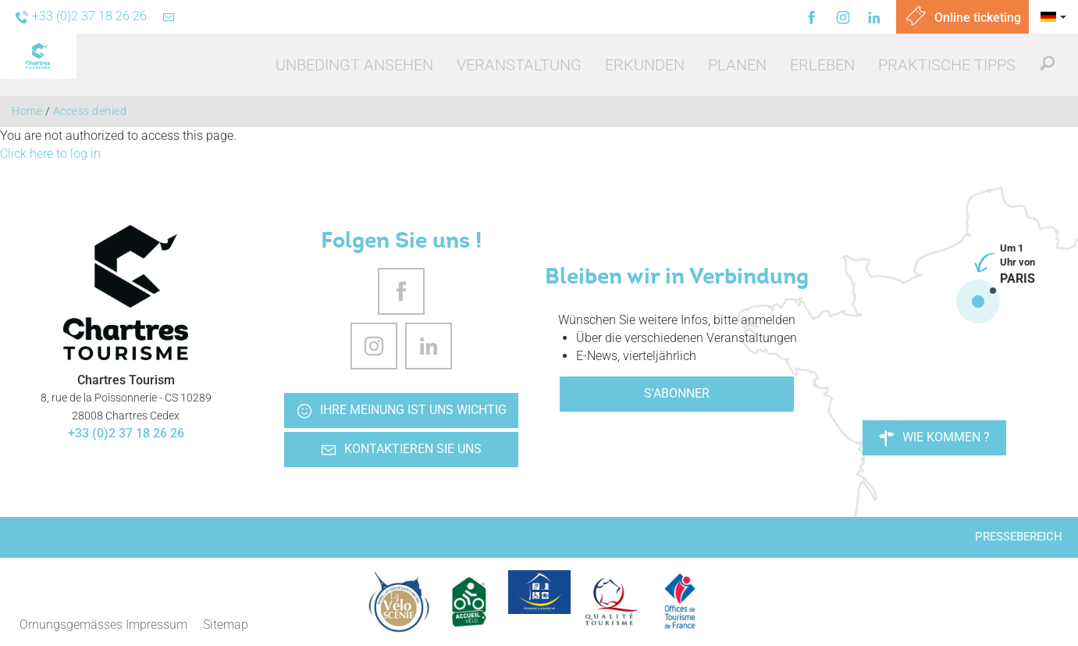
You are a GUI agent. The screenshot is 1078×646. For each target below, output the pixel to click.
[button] (354, 65)
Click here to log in (50, 153)
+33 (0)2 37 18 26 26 (126, 433)
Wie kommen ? (934, 437)
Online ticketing (962, 17)
